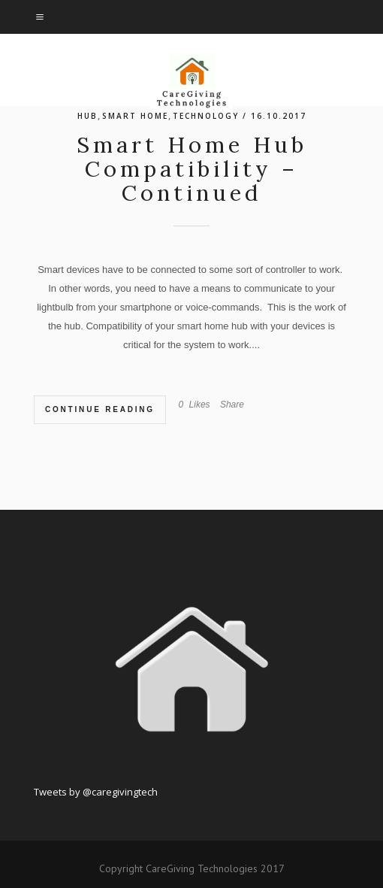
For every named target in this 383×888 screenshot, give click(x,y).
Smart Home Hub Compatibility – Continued (192, 169)
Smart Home (135, 116)
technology (206, 116)
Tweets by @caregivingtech (96, 792)
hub (87, 116)
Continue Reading (100, 409)
